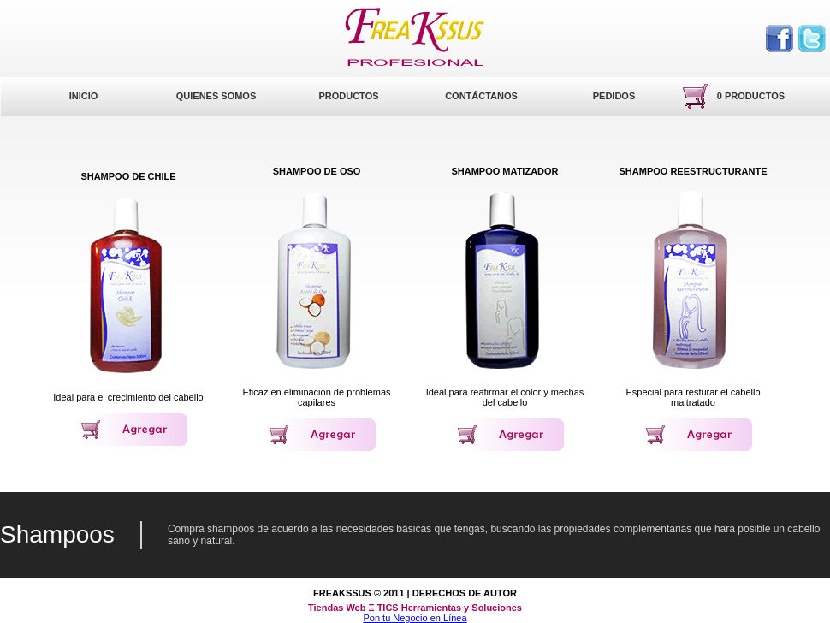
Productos (348, 96)
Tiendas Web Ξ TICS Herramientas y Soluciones (415, 607)
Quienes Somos (216, 96)
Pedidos (614, 96)
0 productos (751, 96)
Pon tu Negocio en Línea (414, 618)
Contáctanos (481, 96)
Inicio (83, 96)
